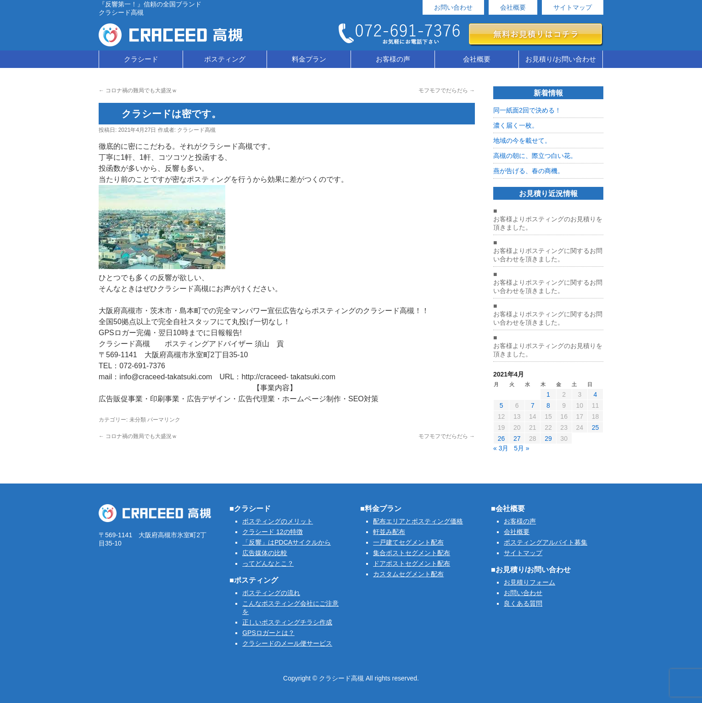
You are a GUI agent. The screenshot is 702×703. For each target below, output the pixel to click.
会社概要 (513, 7)
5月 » (521, 448)
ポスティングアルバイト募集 (545, 542)
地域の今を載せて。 (522, 140)
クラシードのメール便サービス (287, 643)
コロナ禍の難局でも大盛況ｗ (138, 90)
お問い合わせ (453, 7)
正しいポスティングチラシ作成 (287, 622)
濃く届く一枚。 (515, 125)
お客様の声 (393, 59)
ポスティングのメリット (277, 521)
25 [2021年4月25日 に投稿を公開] (595, 427)
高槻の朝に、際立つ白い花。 (535, 155)
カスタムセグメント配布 (408, 574)
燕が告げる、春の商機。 (528, 170)
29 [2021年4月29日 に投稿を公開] (548, 438)
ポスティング (224, 59)
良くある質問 (523, 603)
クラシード (141, 59)
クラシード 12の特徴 (272, 531)
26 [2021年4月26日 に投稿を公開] (501, 438)
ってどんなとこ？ (268, 563)
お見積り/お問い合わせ (560, 59)
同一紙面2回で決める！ (527, 110)
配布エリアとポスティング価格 (418, 521)
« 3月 (500, 448)
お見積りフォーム (529, 582)
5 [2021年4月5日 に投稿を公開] (501, 405)
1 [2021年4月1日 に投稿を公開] (548, 394)
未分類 (137, 419)
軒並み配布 (389, 531)
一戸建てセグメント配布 (408, 542)
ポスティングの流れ (271, 592)
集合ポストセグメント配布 (411, 553)
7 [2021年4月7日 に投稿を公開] (533, 405)
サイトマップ (572, 7)
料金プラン (309, 59)
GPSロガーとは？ (268, 632)
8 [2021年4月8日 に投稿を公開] (548, 405)
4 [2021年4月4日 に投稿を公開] (595, 394)
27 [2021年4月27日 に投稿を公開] (517, 438)
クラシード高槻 (196, 130)
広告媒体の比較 (264, 553)
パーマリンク (163, 419)
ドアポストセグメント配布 (411, 563)
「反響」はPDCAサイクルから (286, 542)
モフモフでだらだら (446, 90)
